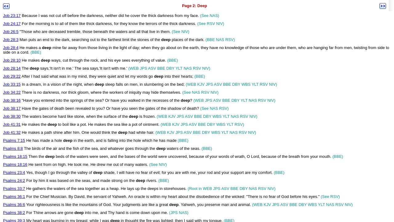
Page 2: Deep (194, 5)
